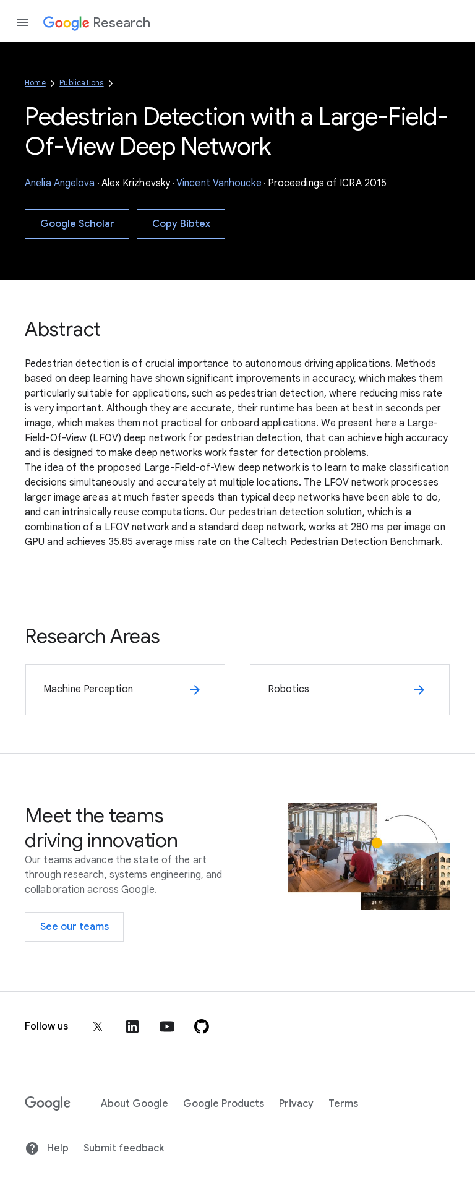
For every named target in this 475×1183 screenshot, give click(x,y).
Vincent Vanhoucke (219, 183)
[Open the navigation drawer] (22, 22)
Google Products (223, 1104)
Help (47, 1148)
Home (35, 82)
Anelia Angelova (60, 183)
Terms (343, 1104)
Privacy (296, 1104)
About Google (134, 1104)
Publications (81, 82)
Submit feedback (123, 1148)
